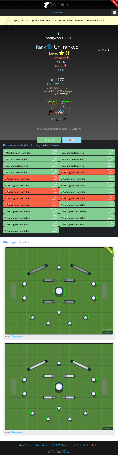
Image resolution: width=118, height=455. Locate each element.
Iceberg (107, 333)
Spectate (57, 12)
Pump (60, 66)
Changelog (64, 450)
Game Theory (25, 445)
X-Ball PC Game (59, 445)
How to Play (41, 445)
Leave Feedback (79, 445)
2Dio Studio (66, 452)
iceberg (107, 428)
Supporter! (49, 140)
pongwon (17, 336)
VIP (72, 140)
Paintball (62, 4)
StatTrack (61, 58)
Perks (95, 445)
